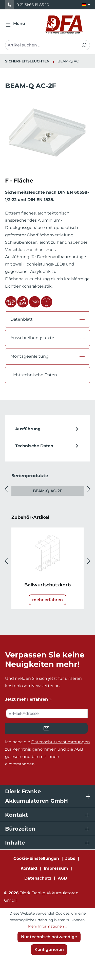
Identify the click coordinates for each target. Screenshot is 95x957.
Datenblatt (21, 319)
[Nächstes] (88, 489)
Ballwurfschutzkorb (47, 585)
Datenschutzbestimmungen (60, 741)
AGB (78, 749)
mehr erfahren (47, 599)
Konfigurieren (49, 949)
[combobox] (41, 45)
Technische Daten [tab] (47, 446)
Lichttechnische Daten (33, 374)
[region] (47, 138)
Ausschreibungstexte (32, 337)
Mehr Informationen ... (47, 926)
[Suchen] (84, 45)
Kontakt (29, 868)
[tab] (47, 429)
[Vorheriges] (6, 489)
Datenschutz (37, 878)
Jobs (70, 858)
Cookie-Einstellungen (36, 858)
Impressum (56, 868)
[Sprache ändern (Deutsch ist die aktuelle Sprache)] (86, 4)
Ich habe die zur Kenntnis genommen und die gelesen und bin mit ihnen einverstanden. (47, 752)
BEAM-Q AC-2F (47, 490)
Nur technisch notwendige (49, 936)
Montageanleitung (29, 356)
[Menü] (16, 25)
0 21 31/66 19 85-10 (32, 4)
